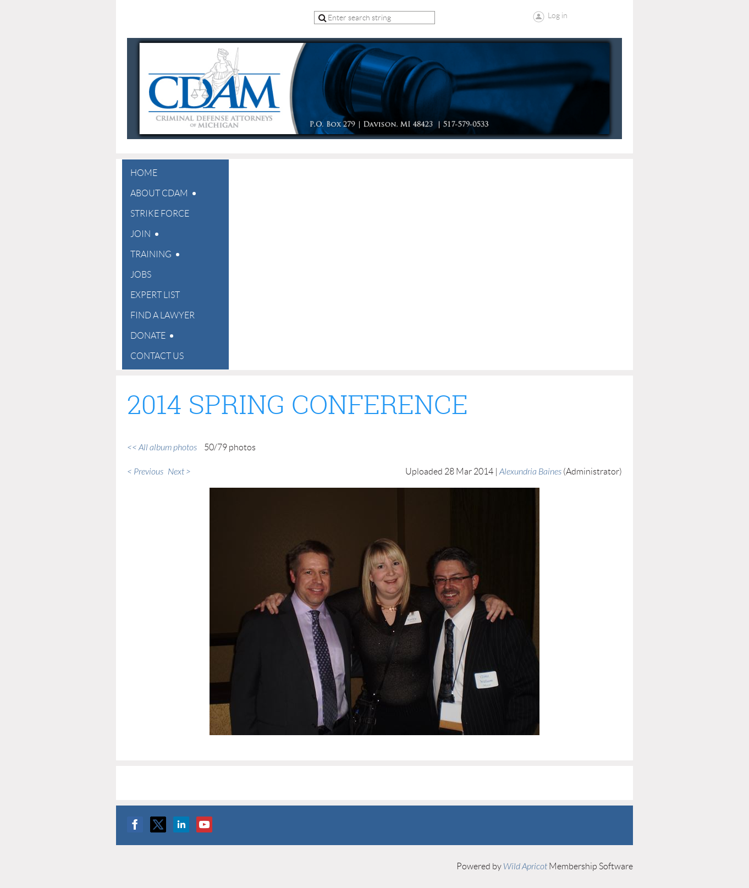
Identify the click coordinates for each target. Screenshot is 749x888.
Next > (179, 472)
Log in (558, 15)
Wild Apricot (525, 867)
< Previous (145, 472)
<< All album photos (162, 448)
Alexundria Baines (530, 472)
